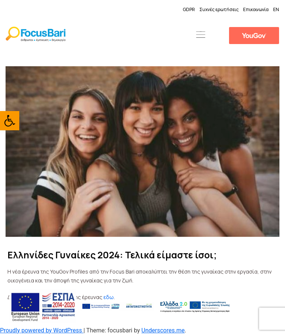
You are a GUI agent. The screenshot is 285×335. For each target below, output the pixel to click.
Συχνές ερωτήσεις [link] (219, 9)
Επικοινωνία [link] (256, 9)
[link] (9, 120)
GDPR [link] (189, 9)
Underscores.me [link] (163, 330)
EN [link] (276, 9)
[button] (200, 35)
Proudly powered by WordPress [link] (41, 330)
